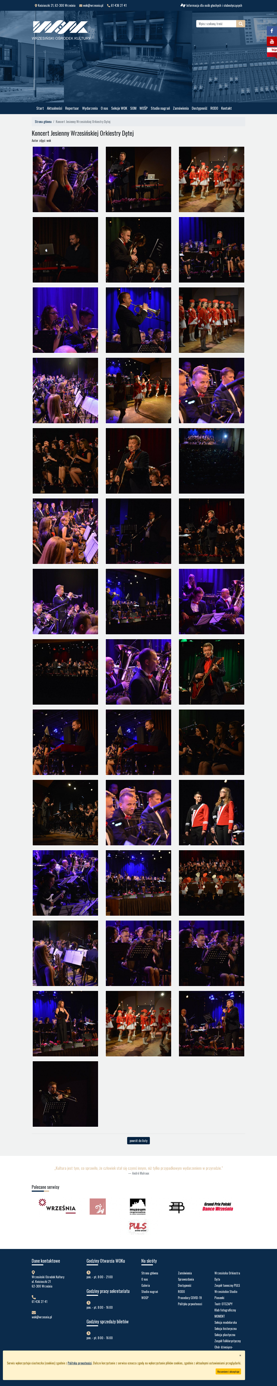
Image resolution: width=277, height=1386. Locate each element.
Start (40, 108)
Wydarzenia (90, 108)
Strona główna (43, 121)
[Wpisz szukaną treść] (216, 23)
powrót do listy (138, 1140)
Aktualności (54, 108)
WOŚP (143, 108)
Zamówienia (181, 108)
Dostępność (199, 108)
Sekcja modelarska (225, 1322)
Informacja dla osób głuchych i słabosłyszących (211, 5)
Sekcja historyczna (225, 1328)
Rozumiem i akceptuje (228, 1371)
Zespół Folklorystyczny (227, 1341)
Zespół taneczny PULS (227, 1285)
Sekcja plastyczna (224, 1334)
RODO (214, 108)
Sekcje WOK (119, 108)
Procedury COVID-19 (190, 1297)
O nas (104, 108)
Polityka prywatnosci (190, 1304)
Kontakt (226, 108)
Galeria (145, 1285)
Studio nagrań (160, 108)
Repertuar (72, 108)
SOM (133, 108)
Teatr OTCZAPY (223, 1304)
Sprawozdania (186, 1279)
